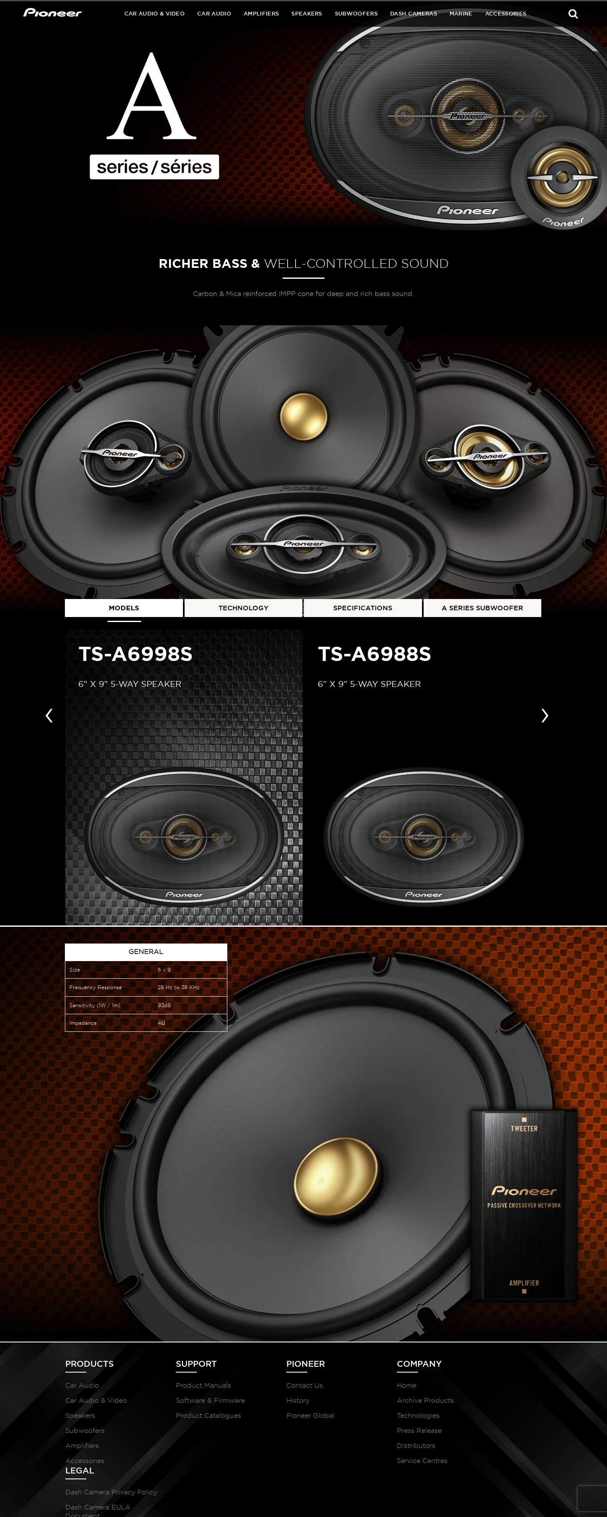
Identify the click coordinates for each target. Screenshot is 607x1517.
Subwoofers (356, 13)
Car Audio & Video (154, 13)
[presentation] (49, 712)
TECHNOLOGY (243, 606)
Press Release (381, 1434)
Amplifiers (261, 13)
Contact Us (279, 1389)
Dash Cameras (413, 13)
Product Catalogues (195, 1419)
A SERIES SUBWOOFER (482, 606)
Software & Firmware (197, 1404)
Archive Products (387, 1404)
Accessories (506, 13)
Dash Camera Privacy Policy (492, 1394)
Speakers (306, 13)
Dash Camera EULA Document (489, 1418)
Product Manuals (190, 1389)
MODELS (124, 606)
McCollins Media (518, 1500)
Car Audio (214, 13)
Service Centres (384, 1464)
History (272, 1404)
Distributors (378, 1449)
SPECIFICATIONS (362, 606)
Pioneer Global (285, 1419)
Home (368, 1389)
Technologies (380, 1419)
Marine (461, 13)
